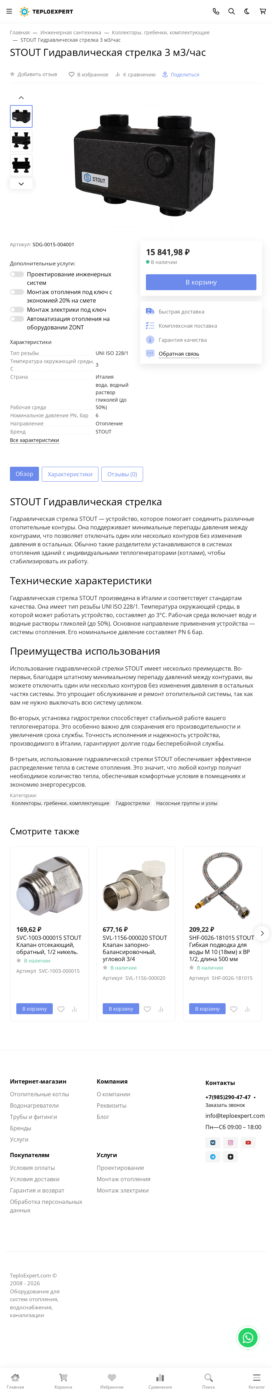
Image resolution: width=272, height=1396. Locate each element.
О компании (113, 1094)
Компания (112, 1081)
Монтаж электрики (123, 1190)
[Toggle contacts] (216, 11)
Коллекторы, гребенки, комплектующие (60, 803)
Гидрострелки (133, 803)
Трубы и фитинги (33, 1117)
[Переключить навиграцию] (9, 11)
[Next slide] (21, 183)
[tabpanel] (136, 651)
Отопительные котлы (39, 1094)
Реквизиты (111, 1105)
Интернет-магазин (38, 1081)
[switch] (17, 274)
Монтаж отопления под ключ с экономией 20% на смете (69, 296)
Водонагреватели (34, 1105)
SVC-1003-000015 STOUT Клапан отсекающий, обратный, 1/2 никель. (48, 944)
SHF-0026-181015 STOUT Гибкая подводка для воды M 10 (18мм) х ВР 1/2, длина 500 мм (221, 948)
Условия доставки (35, 1179)
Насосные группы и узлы (186, 803)
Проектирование (120, 1168)
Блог (103, 1117)
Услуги (19, 1139)
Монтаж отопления (124, 1179)
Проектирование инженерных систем (69, 278)
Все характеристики (34, 440)
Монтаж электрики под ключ (66, 310)
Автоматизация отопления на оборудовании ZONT (68, 323)
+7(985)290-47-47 (228, 1097)
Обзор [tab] (24, 474)
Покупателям (30, 1155)
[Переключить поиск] (231, 11)
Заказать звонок (225, 1105)
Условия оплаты (32, 1168)
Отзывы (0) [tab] (122, 474)
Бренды (20, 1128)
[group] (144, 167)
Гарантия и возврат (37, 1190)
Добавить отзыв (37, 74)
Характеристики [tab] (70, 474)
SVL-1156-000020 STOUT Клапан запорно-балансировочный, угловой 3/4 (135, 948)
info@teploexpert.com (233, 1116)
